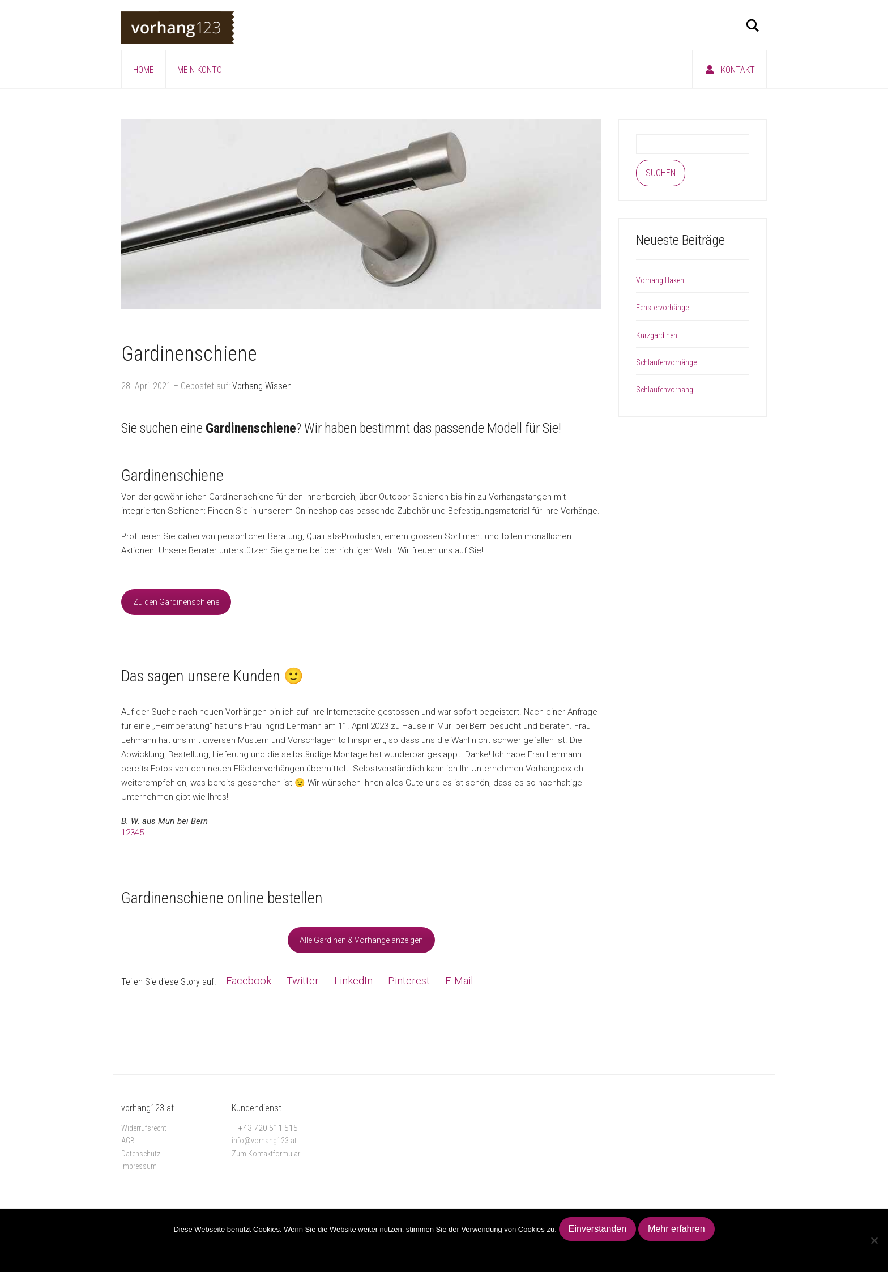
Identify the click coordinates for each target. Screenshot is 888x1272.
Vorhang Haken (660, 280)
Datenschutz (140, 1153)
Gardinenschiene (189, 354)
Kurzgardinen (656, 335)
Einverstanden (597, 1228)
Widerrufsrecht (143, 1128)
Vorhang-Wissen (262, 386)
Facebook (248, 981)
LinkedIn (353, 981)
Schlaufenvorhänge (666, 362)
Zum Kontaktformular (266, 1153)
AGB (128, 1140)
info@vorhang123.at (264, 1140)
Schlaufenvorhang (664, 389)
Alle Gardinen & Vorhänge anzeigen (361, 940)
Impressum (139, 1166)
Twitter (303, 981)
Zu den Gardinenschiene (176, 602)
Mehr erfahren (676, 1228)
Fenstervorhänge (662, 307)
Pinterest (409, 981)
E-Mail (459, 981)
